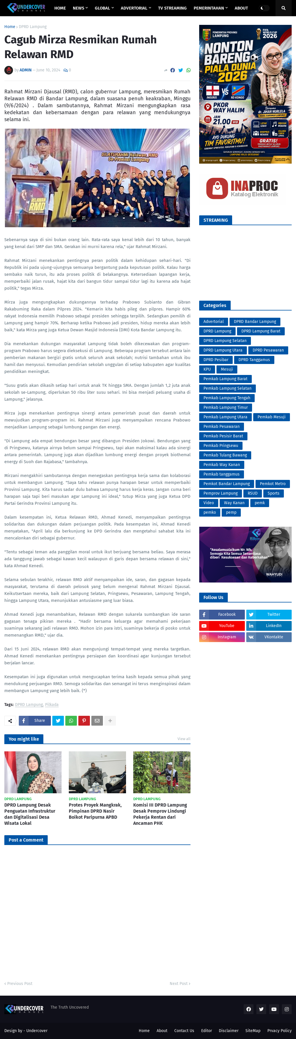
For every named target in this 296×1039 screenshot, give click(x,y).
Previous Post (19, 983)
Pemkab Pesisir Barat (223, 436)
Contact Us (184, 1030)
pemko (210, 512)
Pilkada (52, 705)
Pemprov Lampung (221, 493)
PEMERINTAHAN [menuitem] (209, 8)
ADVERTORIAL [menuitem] (134, 8)
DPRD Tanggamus (254, 359)
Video (209, 502)
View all (183, 739)
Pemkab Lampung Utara (225, 417)
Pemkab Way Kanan (222, 464)
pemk (260, 502)
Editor (206, 1030)
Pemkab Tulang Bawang (225, 455)
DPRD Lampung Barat (260, 331)
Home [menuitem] (60, 8)
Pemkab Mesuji (272, 417)
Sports (274, 493)
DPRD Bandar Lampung (255, 321)
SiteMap (252, 1030)
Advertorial (214, 321)
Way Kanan (234, 502)
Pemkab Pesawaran (222, 426)
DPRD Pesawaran (268, 350)
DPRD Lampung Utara (223, 350)
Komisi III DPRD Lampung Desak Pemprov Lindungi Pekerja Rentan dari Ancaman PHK (160, 814)
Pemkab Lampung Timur (226, 407)
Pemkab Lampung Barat (225, 378)
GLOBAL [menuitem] (102, 8)
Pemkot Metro (273, 483)
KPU (207, 369)
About (162, 1030)
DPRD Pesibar (216, 359)
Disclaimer (228, 1030)
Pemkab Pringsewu (221, 445)
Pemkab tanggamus (222, 474)
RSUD (253, 493)
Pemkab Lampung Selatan (227, 388)
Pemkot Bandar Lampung (227, 483)
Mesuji (227, 369)
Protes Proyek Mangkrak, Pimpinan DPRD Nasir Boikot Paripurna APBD (95, 811)
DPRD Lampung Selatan (225, 340)
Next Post (179, 983)
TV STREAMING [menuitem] (172, 8)
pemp (231, 512)
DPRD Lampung (33, 27)
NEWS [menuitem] (78, 8)
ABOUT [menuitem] (241, 8)
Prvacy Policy (279, 1030)
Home (9, 27)
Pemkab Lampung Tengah (227, 397)
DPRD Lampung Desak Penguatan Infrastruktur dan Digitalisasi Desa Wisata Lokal (29, 814)
